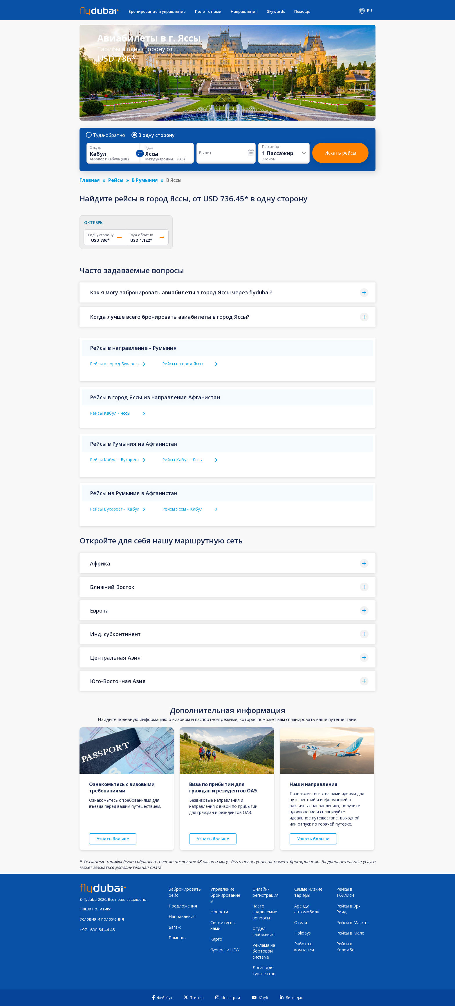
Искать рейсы (340, 153)
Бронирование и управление (157, 11)
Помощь (302, 11)
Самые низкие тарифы (308, 892)
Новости (219, 911)
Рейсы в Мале (350, 933)
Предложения (183, 906)
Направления (244, 11)
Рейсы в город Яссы (182, 363)
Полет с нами (208, 11)
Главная (90, 180)
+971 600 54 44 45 (97, 929)
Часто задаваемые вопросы (264, 912)
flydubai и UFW (224, 950)
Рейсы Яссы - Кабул (182, 509)
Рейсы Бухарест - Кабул (115, 509)
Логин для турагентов (263, 970)
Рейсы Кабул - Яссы (110, 413)
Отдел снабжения (263, 931)
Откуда (96, 147)
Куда (149, 147)
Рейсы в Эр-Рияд (348, 909)
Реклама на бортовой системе (263, 951)
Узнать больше (113, 839)
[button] (227, 292)
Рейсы (115, 180)
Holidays (302, 933)
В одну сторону (153, 135)
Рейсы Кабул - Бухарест (115, 459)
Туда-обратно (105, 135)
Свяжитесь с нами (223, 925)
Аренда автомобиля (306, 909)
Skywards (276, 11)
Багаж (175, 927)
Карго (216, 939)
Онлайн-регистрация (265, 892)
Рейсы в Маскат (352, 922)
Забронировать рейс (185, 892)
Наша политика (95, 909)
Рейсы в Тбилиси (345, 892)
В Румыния (145, 180)
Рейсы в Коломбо (345, 947)
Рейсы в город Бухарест (115, 363)
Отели (300, 922)
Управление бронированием (225, 895)
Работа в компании (304, 947)
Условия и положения (102, 919)
